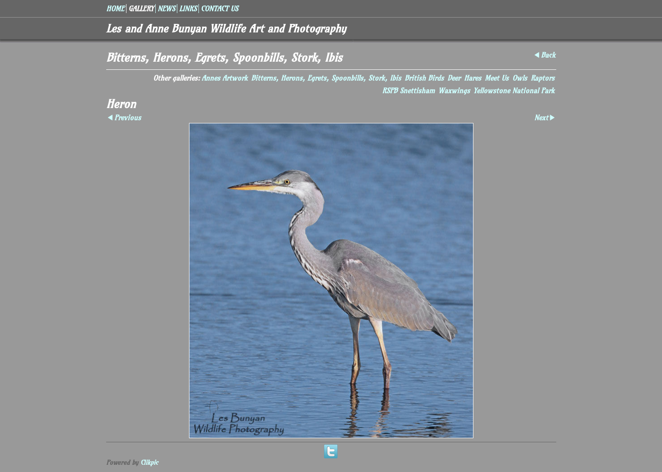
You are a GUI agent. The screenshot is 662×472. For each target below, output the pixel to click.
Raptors (542, 77)
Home (115, 8)
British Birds (424, 77)
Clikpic (149, 462)
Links (188, 8)
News (166, 8)
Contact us (219, 8)
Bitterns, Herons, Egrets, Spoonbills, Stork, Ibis (326, 77)
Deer (453, 77)
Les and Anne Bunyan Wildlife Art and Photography (226, 28)
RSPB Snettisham (408, 90)
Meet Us (497, 77)
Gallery (140, 8)
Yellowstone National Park (513, 90)
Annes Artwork (225, 77)
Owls (519, 77)
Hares (472, 77)
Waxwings (454, 90)
